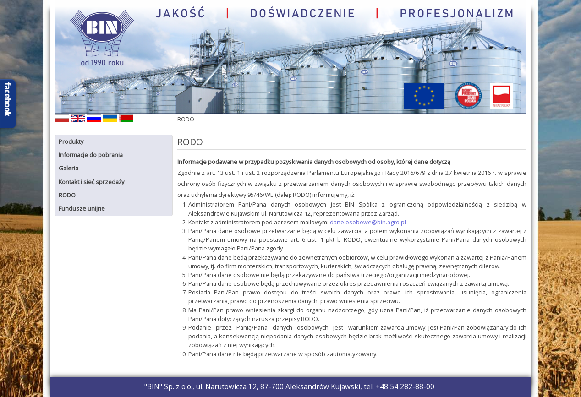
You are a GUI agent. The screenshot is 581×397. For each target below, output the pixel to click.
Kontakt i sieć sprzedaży (91, 182)
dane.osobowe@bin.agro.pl (368, 222)
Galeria (68, 168)
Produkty (71, 141)
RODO (67, 195)
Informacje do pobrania (91, 155)
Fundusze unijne (82, 208)
